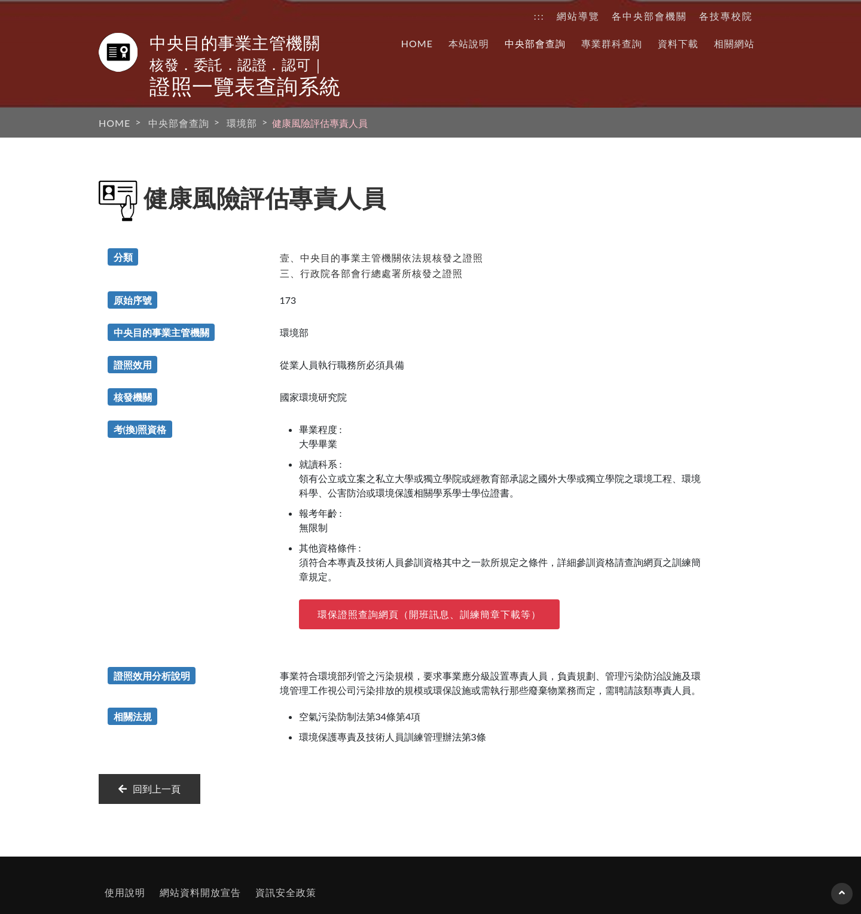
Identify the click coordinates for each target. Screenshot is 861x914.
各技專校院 (726, 16)
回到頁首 (842, 898)
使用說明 (125, 892)
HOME (417, 43)
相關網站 (734, 43)
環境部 (242, 123)
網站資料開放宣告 (200, 892)
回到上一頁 (149, 788)
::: (539, 16)
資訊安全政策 (285, 892)
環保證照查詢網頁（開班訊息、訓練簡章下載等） (429, 614)
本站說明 (468, 43)
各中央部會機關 (649, 16)
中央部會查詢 (535, 43)
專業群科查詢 (611, 43)
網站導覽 (578, 16)
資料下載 (678, 43)
